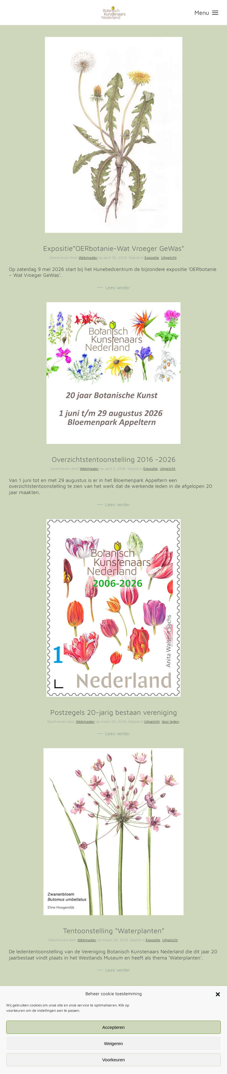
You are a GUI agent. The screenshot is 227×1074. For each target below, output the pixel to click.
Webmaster (88, 257)
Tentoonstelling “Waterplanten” (113, 930)
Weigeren (113, 1043)
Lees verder (117, 287)
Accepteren (113, 1027)
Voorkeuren (113, 1059)
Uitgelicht (168, 257)
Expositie (152, 257)
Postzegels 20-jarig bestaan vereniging (113, 712)
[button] (218, 994)
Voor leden (170, 721)
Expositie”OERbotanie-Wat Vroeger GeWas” (113, 248)
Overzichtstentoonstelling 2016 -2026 (114, 459)
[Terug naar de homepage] (113, 12)
